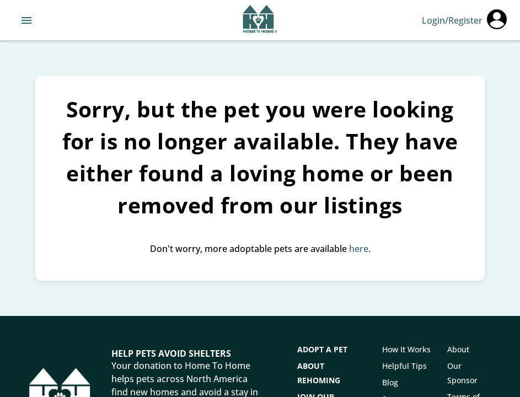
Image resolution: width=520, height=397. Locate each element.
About (458, 349)
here (358, 249)
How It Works (406, 349)
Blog (390, 382)
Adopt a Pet (322, 349)
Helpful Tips (404, 366)
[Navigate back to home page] (260, 20)
